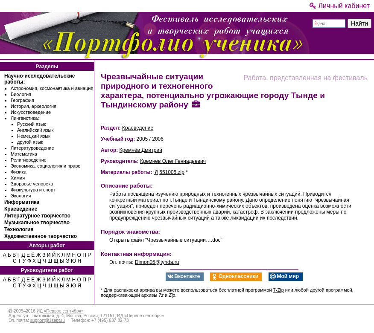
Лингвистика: (25, 118)
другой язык (30, 142)
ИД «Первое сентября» (60, 311)
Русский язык (31, 124)
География (22, 100)
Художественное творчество (40, 236)
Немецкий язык (33, 136)
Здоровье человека (32, 183)
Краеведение (20, 209)
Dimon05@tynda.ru (157, 262)
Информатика (21, 202)
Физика (18, 171)
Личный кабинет (340, 5)
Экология (21, 195)
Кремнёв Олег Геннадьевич (173, 161)
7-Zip (278, 289)
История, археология (33, 106)
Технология (18, 229)
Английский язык (35, 130)
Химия (18, 177)
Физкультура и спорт (33, 189)
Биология (21, 94)
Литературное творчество (37, 216)
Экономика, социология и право (45, 165)
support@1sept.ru (47, 320)
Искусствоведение (31, 112)
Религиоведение (29, 159)
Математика (24, 153)
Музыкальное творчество (37, 223)
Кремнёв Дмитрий (141, 150)
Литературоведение (32, 148)
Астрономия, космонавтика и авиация (52, 88)
